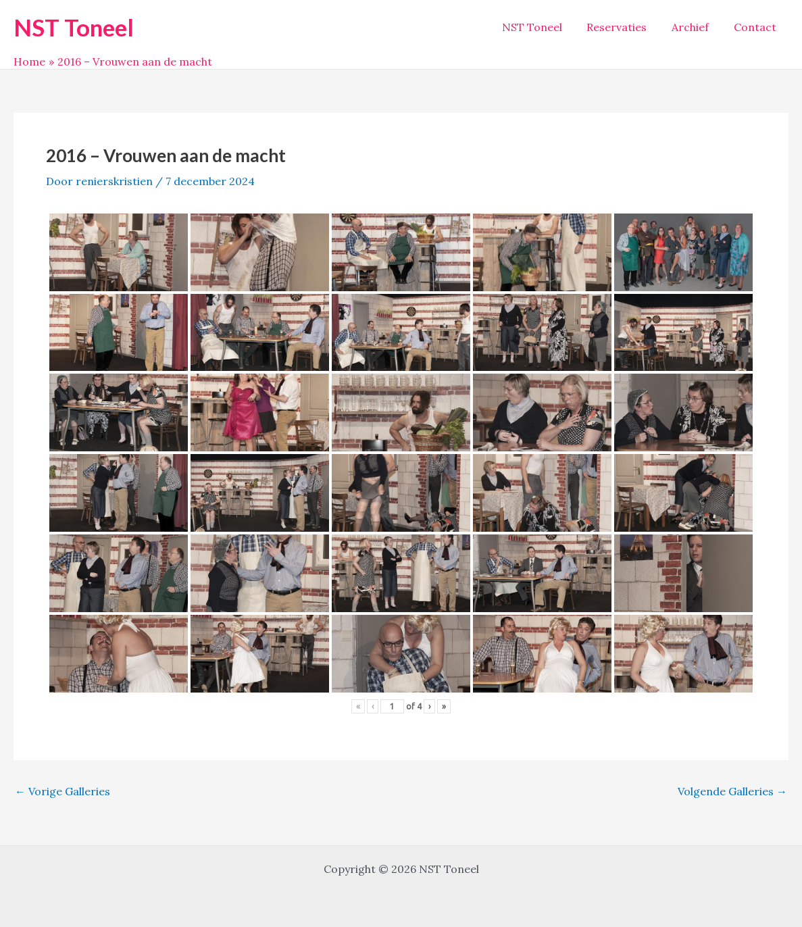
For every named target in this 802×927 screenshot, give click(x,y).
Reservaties (625, 27)
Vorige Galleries (62, 791)
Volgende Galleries (732, 791)
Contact (756, 27)
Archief (694, 27)
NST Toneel (74, 27)
